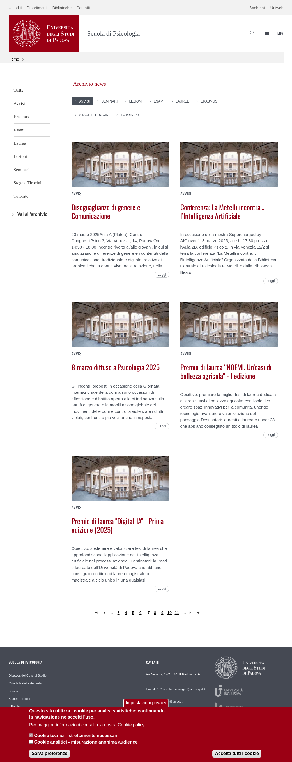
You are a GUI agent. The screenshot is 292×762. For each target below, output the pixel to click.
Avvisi (19, 103)
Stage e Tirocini (28, 182)
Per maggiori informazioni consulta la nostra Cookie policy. (87, 728)
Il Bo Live (15, 706)
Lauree (20, 143)
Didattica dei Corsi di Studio (28, 675)
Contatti (83, 8)
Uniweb (277, 8)
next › (191, 612)
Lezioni (20, 156)
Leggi (162, 275)
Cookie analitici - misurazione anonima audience (86, 746)
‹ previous (104, 612)
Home (14, 59)
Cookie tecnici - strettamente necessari (76, 739)
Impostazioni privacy (146, 706)
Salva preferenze (49, 757)
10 (169, 612)
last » (199, 612)
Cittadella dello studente (25, 683)
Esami (19, 130)
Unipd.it (15, 8)
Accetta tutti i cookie (237, 757)
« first (97, 612)
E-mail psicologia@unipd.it (164, 701)
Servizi (13, 691)
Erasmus (21, 116)
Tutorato (21, 196)
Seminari (21, 169)
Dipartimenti (37, 8)
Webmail (258, 8)
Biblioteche (62, 8)
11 (177, 612)
